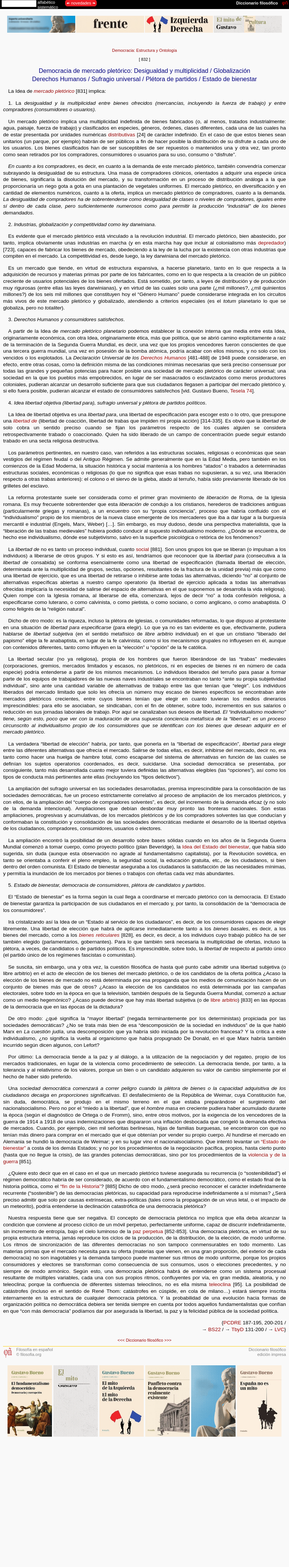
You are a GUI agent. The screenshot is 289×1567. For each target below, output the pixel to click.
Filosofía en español (34, 1349)
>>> (168, 1340)
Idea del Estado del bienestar (215, 847)
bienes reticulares (99, 935)
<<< (121, 1340)
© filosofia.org (28, 1354)
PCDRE (233, 1322)
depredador (271, 243)
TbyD (237, 1329)
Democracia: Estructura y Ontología (144, 50)
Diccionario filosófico (144, 1340)
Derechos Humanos (163, 358)
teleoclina (220, 1284)
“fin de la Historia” (80, 1186)
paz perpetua (148, 1231)
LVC (279, 1329)
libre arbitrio (224, 1000)
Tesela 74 (241, 391)
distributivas (121, 134)
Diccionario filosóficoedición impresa (267, 1352)
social (142, 549)
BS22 (214, 1329)
